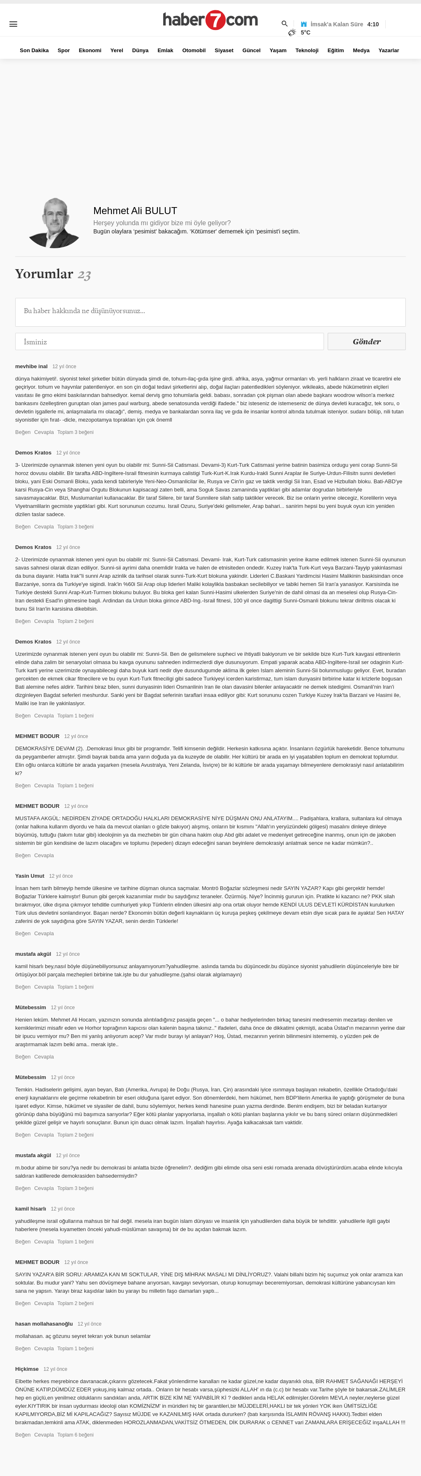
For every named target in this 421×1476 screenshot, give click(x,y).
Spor (64, 50)
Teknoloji (307, 50)
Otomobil (194, 50)
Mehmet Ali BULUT (135, 210)
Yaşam (278, 50)
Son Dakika (34, 50)
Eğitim (336, 50)
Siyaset (224, 50)
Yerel (117, 50)
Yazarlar (389, 50)
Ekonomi (90, 50)
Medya (361, 50)
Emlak (165, 50)
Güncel (252, 50)
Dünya (140, 50)
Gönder (367, 341)
